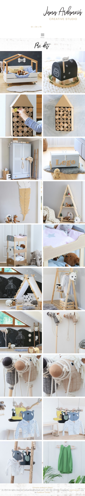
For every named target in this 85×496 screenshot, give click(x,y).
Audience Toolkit (43, 492)
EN (36, 27)
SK (32, 27)
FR (41, 27)
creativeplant (74, 490)
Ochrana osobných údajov (42, 487)
